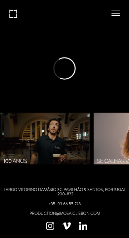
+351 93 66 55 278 (65, 204)
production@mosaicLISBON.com (64, 214)
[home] (13, 13)
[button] (116, 13)
